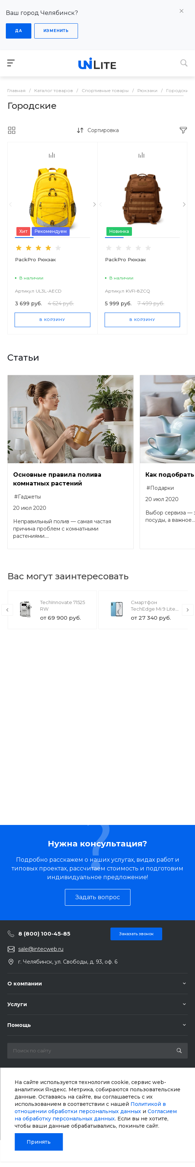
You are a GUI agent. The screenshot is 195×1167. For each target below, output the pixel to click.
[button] (24, 237)
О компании (24, 983)
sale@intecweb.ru (40, 949)
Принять (39, 1142)
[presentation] (10, 204)
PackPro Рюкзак (35, 259)
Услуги (17, 1004)
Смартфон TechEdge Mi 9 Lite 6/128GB (153, 608)
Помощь (19, 1025)
